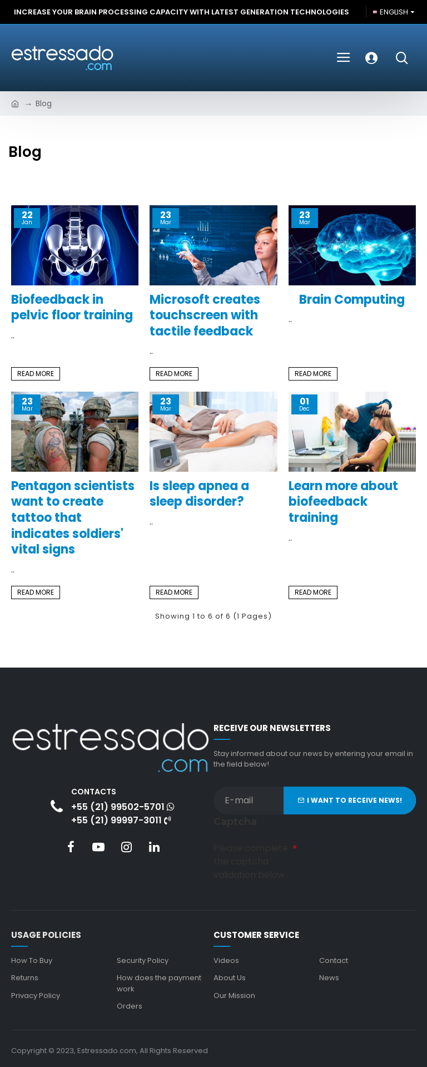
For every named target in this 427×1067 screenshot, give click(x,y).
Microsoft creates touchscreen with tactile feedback (205, 316)
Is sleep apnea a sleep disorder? (199, 494)
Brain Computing (352, 300)
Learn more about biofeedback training (343, 502)
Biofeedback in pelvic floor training (72, 308)
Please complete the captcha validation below (251, 860)
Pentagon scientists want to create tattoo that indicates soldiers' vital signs (73, 518)
